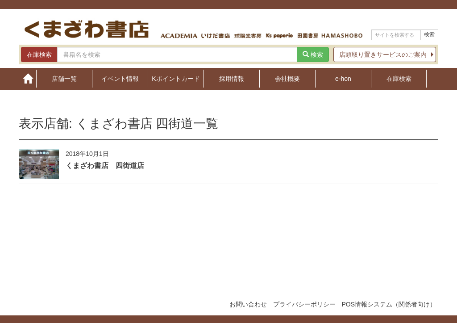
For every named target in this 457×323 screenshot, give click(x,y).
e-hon (343, 78)
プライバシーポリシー (304, 304)
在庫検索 (398, 78)
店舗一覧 (64, 78)
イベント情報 (120, 78)
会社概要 (287, 78)
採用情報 (231, 78)
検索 (429, 34)
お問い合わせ (248, 304)
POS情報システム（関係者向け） (388, 304)
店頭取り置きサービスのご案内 (383, 54)
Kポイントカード (175, 78)
